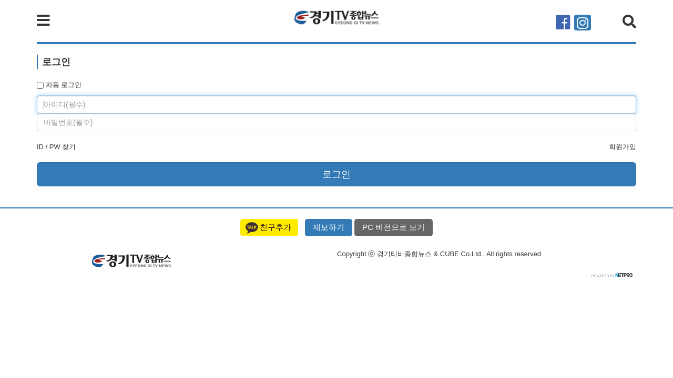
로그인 (336, 174)
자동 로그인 (59, 85)
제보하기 (328, 227)
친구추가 (275, 227)
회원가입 (622, 147)
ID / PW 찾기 (56, 147)
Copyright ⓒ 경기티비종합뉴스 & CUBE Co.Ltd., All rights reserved (439, 254)
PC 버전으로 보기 (393, 227)
